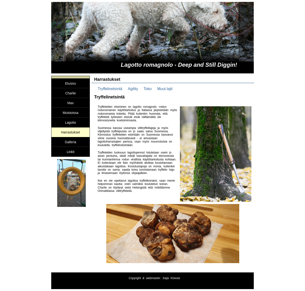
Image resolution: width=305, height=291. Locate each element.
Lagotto (70, 122)
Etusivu (70, 83)
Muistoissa (70, 113)
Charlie (70, 93)
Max (70, 103)
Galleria (70, 142)
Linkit (71, 152)
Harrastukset (70, 132)
